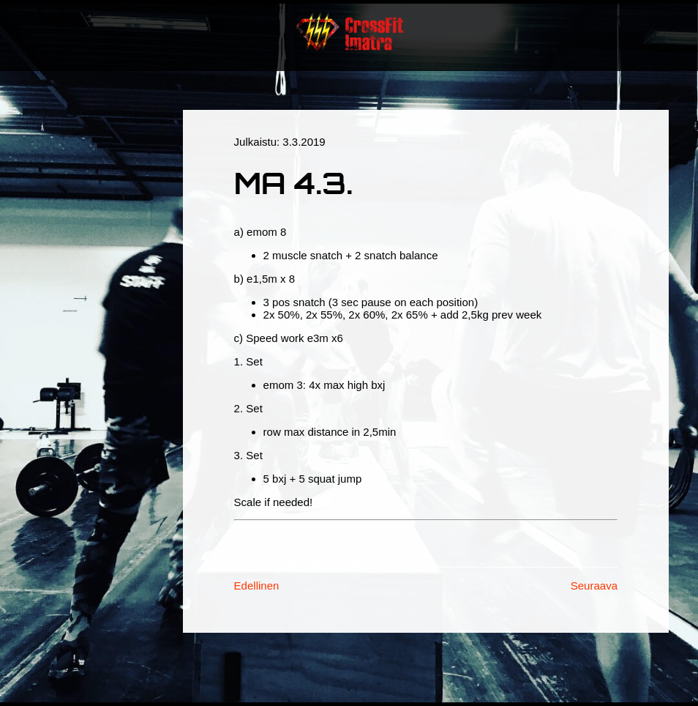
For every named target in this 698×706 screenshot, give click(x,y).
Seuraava (594, 585)
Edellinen (256, 585)
